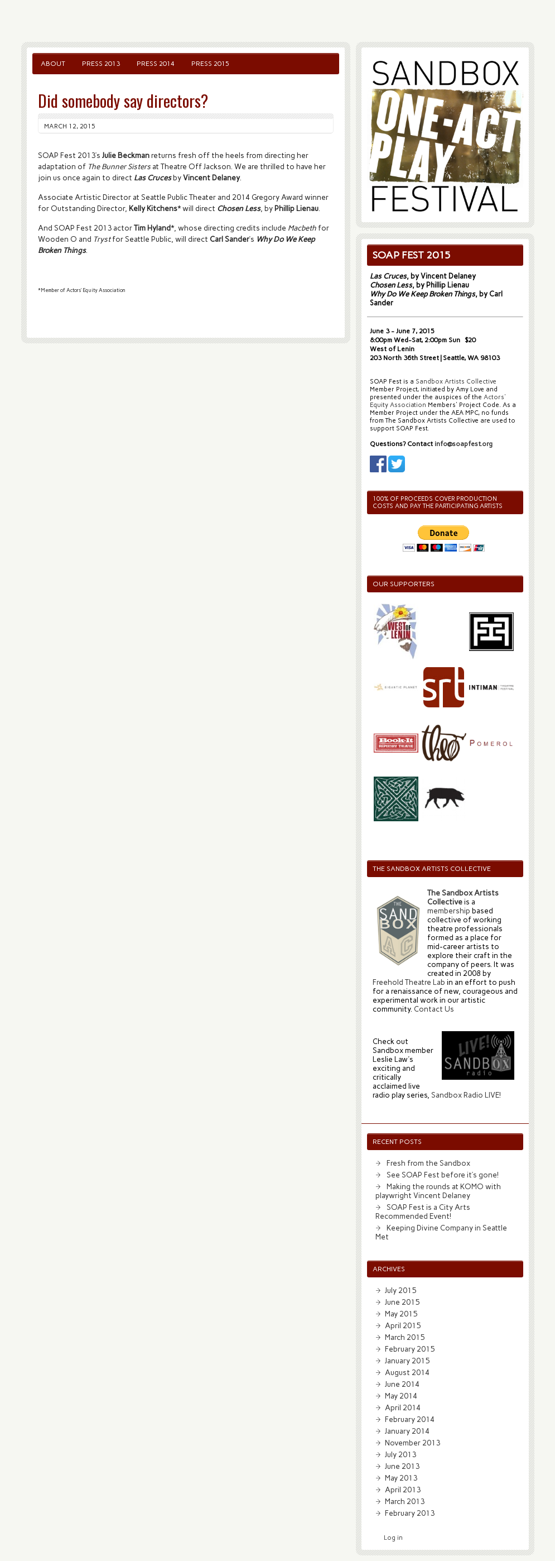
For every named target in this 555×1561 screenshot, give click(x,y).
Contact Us (434, 1008)
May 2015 (401, 1313)
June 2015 (402, 1301)
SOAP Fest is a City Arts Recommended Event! (422, 1211)
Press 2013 (101, 64)
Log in (393, 1537)
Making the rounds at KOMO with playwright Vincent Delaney (438, 1191)
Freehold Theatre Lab (409, 982)
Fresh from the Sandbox (428, 1162)
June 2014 (402, 1384)
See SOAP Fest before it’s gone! (443, 1174)
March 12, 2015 (69, 126)
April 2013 (403, 1489)
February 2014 (410, 1419)
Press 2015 (210, 64)
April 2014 (403, 1407)
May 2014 (401, 1395)
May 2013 (401, 1477)
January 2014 (407, 1430)
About (53, 64)
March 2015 (404, 1337)
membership (448, 910)
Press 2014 (156, 64)
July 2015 (400, 1290)
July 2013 (400, 1454)
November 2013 (412, 1442)
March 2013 (404, 1501)
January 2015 (407, 1360)
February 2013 (410, 1513)
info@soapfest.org (464, 444)
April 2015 (403, 1325)
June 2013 (402, 1466)
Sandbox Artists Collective (456, 381)
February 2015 (410, 1348)
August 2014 (407, 1372)
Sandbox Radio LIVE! (466, 1094)
